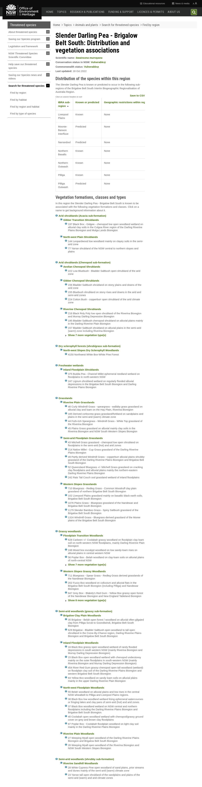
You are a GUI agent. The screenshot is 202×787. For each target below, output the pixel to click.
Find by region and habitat (24, 106)
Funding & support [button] (121, 11)
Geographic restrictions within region (126, 102)
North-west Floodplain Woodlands (83, 687)
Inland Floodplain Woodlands (80, 642)
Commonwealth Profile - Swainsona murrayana (166, 117)
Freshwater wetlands (71, 365)
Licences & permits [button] (150, 11)
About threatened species (22, 32)
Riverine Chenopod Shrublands (82, 309)
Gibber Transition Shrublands (81, 219)
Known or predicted (87, 102)
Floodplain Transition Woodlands (83, 535)
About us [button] (174, 11)
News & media (181, 3)
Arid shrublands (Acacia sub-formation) (82, 215)
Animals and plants (86, 25)
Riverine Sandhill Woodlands (80, 763)
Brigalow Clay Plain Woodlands (82, 615)
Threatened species (23, 25)
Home (49, 11)
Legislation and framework (23, 46)
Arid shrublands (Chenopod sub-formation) (84, 262)
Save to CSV (137, 95)
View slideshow (160, 90)
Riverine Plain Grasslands (78, 402)
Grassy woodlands (70, 531)
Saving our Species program (24, 39)
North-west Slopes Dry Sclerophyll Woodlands (91, 350)
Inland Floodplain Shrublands (81, 369)
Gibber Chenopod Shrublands (81, 280)
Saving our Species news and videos (25, 77)
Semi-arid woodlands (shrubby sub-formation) (86, 759)
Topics (61, 11)
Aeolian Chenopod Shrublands (81, 266)
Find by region (18, 92)
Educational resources (152, 3)
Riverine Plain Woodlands (78, 733)
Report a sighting (171, 149)
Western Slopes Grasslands (80, 484)
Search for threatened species (26, 85)
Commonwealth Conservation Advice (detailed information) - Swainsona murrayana (170, 108)
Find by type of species (23, 113)
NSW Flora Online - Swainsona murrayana (170, 125)
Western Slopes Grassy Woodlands (84, 571)
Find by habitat (18, 99)
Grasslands (65, 398)
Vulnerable (98, 62)
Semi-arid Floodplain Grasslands (83, 438)
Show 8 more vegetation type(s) (87, 600)
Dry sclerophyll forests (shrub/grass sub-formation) (90, 346)
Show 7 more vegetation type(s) (87, 335)
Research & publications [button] (87, 11)
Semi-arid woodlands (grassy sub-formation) (85, 611)
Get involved (171, 136)
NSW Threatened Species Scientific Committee (23, 55)
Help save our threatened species (22, 66)
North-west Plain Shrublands (80, 237)
